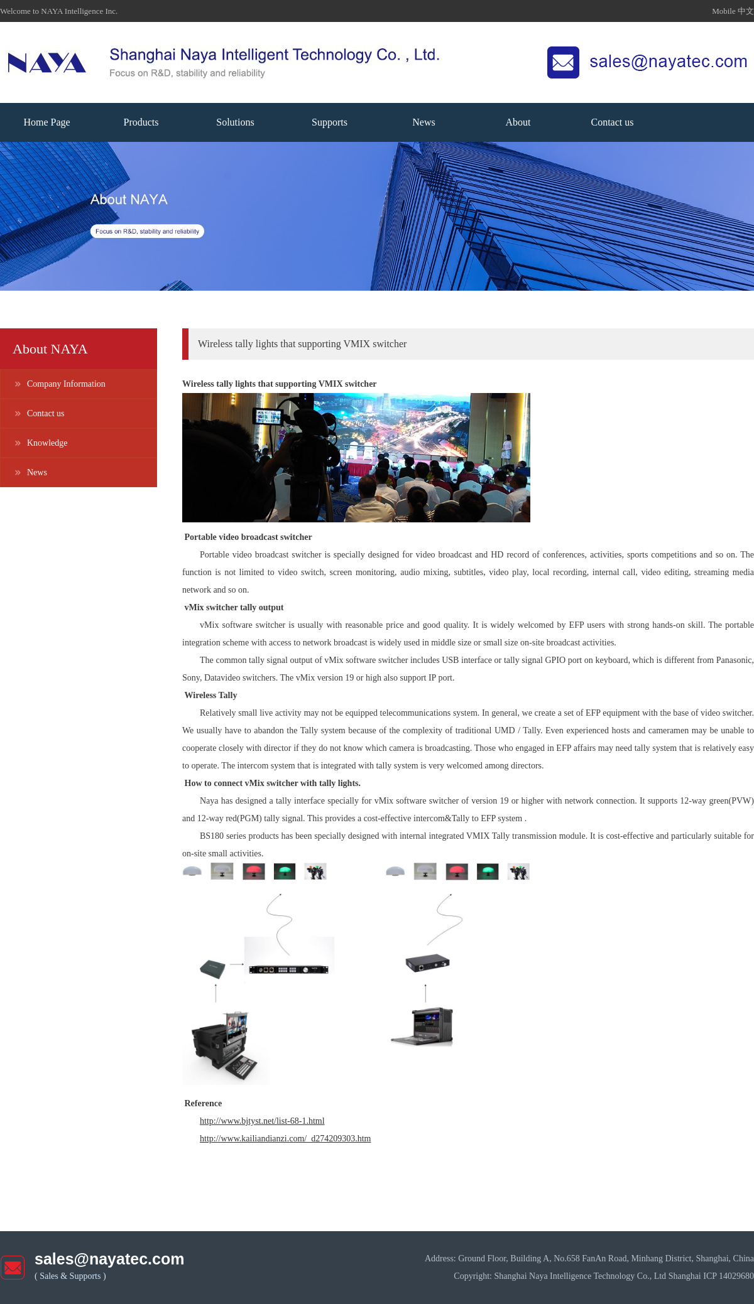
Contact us (612, 122)
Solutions (235, 122)
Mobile (725, 11)
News (423, 122)
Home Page (46, 122)
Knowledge (47, 443)
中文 (746, 11)
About (518, 122)
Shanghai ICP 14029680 (711, 1276)
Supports (329, 122)
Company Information (66, 384)
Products (141, 122)
